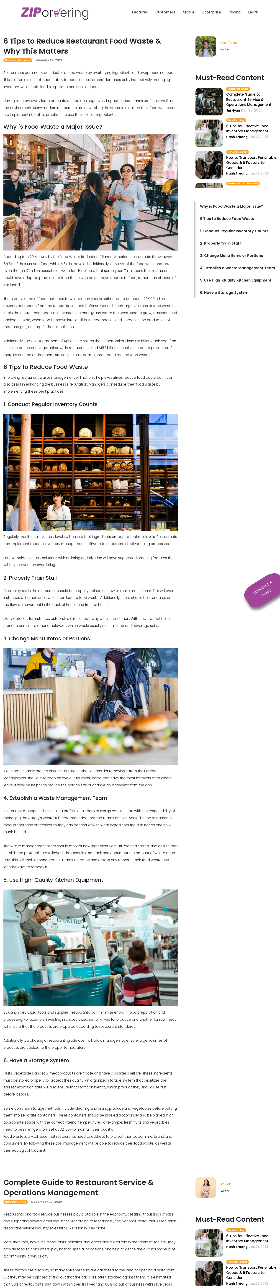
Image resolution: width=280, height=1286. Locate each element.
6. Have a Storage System (224, 292)
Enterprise (211, 12)
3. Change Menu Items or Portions (231, 255)
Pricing (235, 12)
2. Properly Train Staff (220, 243)
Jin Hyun (226, 1184)
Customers (165, 12)
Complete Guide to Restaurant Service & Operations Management (249, 99)
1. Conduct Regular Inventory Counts (234, 231)
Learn (253, 12)
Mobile (189, 12)
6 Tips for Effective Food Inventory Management (247, 129)
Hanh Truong (230, 42)
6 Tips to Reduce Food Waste (227, 219)
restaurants (66, 1136)
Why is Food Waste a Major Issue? (231, 206)
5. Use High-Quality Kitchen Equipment (235, 280)
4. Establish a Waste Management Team (237, 268)
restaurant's (132, 100)
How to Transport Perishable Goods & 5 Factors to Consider (251, 162)
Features (140, 12)
